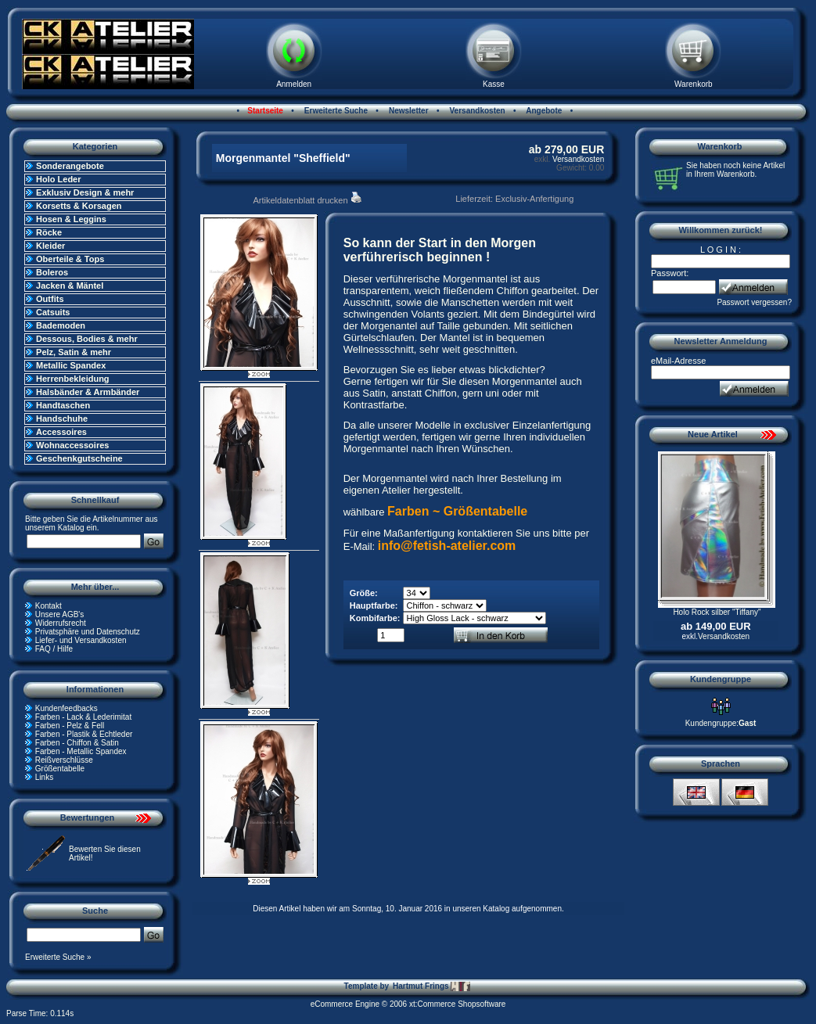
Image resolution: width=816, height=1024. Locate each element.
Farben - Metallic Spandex (81, 751)
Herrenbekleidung (73, 378)
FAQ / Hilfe (54, 649)
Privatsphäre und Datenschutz (87, 631)
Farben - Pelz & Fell (69, 725)
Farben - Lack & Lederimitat (83, 717)
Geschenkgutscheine (79, 458)
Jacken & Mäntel (69, 285)
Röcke (49, 232)
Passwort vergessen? (754, 302)
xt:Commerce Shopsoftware (457, 1004)
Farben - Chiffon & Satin (77, 742)
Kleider (50, 245)
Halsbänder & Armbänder (87, 392)
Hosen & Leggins (71, 219)
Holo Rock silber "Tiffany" (716, 612)
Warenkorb (693, 84)
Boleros (52, 272)
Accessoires (61, 432)
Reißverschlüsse (64, 760)
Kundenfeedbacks (66, 708)
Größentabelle (59, 768)
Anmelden (293, 84)
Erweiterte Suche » (58, 957)
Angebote (543, 110)
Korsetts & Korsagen (78, 205)
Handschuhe (62, 418)
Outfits (49, 299)
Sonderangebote (70, 166)
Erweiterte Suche (335, 110)
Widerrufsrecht (60, 623)
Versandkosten (476, 110)
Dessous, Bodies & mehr (87, 338)
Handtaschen (63, 405)
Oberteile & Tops (70, 259)
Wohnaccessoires (72, 445)
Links (44, 777)
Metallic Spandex (71, 365)
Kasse (494, 84)
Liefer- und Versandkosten (81, 640)
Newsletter (407, 110)
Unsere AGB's (59, 614)
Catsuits (53, 312)
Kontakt (48, 606)
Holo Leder (58, 179)
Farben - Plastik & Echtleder (84, 734)
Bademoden (60, 325)
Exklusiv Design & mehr (85, 192)
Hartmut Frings (431, 986)
